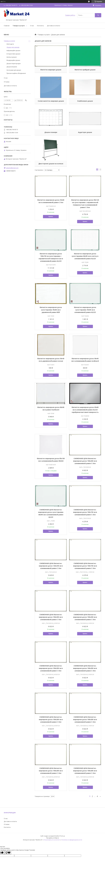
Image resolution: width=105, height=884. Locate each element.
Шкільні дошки (12, 57)
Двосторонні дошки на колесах (50, 164)
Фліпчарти (10, 44)
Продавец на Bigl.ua (52, 838)
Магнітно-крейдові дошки (85, 70)
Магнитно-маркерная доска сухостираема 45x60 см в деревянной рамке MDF (51, 309)
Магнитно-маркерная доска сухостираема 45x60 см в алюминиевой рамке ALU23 (85, 309)
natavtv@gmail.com (12, 168)
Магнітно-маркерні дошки (50, 70)
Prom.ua (62, 836)
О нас (32, 26)
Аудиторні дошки (85, 132)
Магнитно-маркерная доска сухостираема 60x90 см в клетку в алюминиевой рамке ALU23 (85, 256)
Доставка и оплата (53, 26)
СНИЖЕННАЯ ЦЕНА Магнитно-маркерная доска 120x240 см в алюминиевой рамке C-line (51, 565)
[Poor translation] (7, 853)
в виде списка (100, 169)
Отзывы (6, 82)
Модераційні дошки (13, 60)
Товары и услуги (19, 26)
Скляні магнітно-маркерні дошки (51, 101)
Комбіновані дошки (85, 101)
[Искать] (98, 15)
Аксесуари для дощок (14, 70)
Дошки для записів (13, 47)
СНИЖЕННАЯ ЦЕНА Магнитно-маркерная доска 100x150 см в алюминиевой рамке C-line (85, 512)
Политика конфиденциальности (72, 840)
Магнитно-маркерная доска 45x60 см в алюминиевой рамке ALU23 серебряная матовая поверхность (85, 409)
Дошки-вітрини (12, 67)
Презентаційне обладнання (16, 73)
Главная (6, 26)
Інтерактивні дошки (13, 54)
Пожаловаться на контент (52, 840)
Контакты (40, 26)
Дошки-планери (50, 132)
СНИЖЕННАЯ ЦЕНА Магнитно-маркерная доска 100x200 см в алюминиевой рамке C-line (85, 460)
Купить (51, 216)
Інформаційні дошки (13, 50)
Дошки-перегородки (14, 63)
